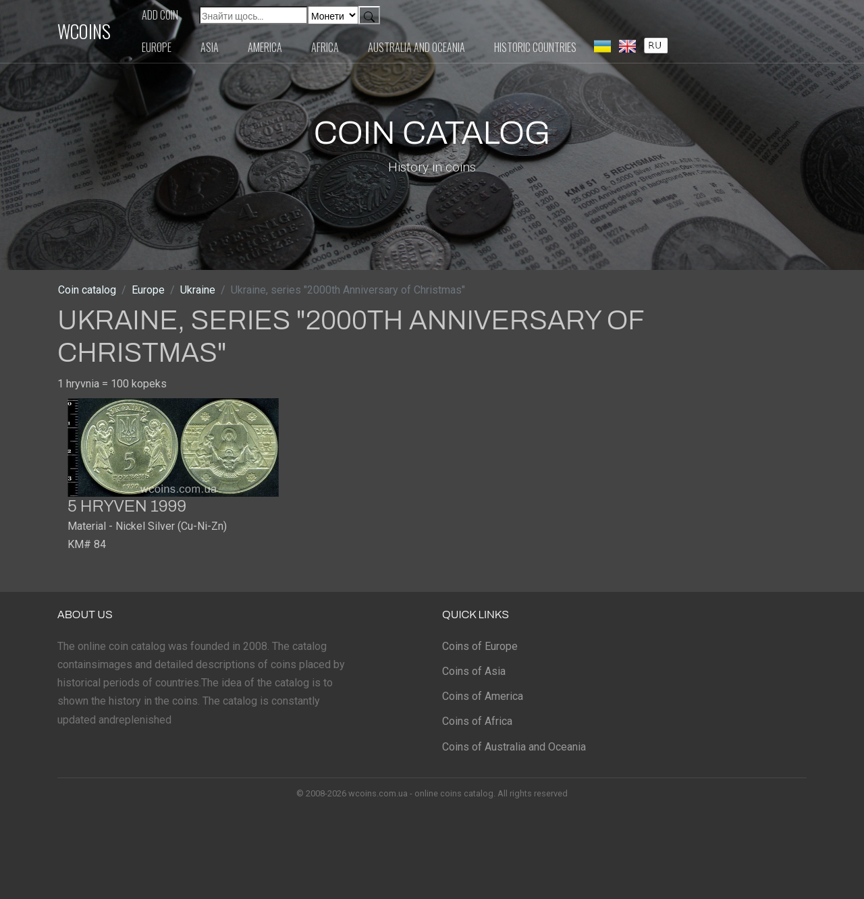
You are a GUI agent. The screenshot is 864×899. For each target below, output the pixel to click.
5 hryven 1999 (127, 506)
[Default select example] (333, 15)
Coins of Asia (474, 671)
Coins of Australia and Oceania (514, 746)
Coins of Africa (477, 721)
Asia (209, 47)
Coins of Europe (480, 646)
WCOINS (84, 31)
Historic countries (535, 47)
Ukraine (197, 289)
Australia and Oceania (416, 47)
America (265, 47)
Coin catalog (87, 289)
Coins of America (482, 696)
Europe (156, 47)
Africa (325, 47)
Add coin (160, 15)
